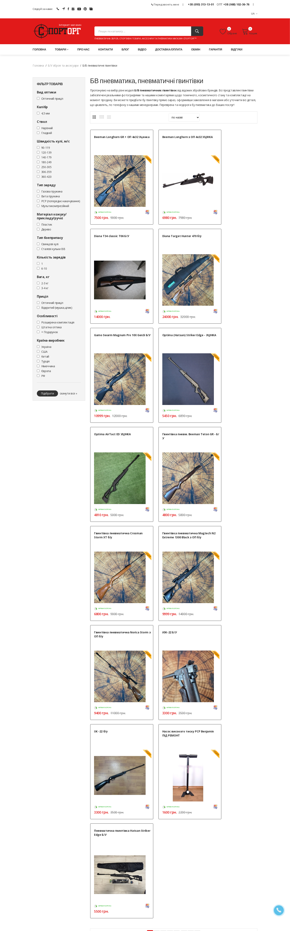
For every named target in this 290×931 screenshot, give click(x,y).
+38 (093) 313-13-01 (201, 4)
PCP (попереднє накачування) (60, 202)
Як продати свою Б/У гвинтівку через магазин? (124, 771)
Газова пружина (51, 192)
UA (254, 13)
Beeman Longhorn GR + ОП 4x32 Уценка (116, 140)
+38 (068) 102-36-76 (236, 4)
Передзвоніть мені (165, 4)
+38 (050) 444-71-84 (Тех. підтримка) (56, 899)
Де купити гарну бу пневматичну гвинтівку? (122, 793)
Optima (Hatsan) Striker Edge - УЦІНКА (230, 229)
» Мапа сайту (194, 899)
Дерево (46, 230)
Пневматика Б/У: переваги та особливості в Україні (127, 738)
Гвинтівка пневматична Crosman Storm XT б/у (226, 318)
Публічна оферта (120, 908)
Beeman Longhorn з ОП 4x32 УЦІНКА (171, 140)
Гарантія (215, 50)
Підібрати (47, 394)
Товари (62, 50)
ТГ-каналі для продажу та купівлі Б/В (232, 678)
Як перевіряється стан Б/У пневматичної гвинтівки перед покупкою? (139, 749)
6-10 (44, 269)
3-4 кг (45, 289)
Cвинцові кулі (49, 245)
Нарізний (47, 129)
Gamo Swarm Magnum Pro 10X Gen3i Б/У (172, 229)
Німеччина (48, 367)
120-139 (46, 153)
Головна (39, 50)
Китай (45, 357)
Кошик (249, 32)
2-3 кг (45, 284)
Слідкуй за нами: (43, 9)
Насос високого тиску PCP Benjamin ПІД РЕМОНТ (170, 497)
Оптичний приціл (52, 99)
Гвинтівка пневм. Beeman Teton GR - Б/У (170, 318)
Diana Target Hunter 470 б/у (114, 227)
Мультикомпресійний (55, 207)
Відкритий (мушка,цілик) (56, 308)
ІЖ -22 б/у (101, 495)
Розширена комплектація (57, 323)
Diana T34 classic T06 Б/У (226, 138)
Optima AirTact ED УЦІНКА (112, 316)
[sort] (184, 118)
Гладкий (46, 134)
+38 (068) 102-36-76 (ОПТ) (49, 894)
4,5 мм (45, 114)
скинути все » (68, 394)
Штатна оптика (51, 328)
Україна (46, 347)
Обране (228, 32)
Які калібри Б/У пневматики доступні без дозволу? (127, 782)
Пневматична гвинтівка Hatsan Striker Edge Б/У (232, 497)
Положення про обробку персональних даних (139, 904)
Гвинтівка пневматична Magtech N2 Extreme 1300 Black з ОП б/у (116, 410)
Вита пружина (50, 197)
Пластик (46, 225)
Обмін (195, 50)
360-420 (46, 177)
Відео (142, 50)
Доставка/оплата (168, 50)
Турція (45, 362)
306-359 (46, 173)
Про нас (83, 50)
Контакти (105, 50)
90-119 (45, 148)
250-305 (46, 168)
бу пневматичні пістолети (238, 665)
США (44, 352)
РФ (43, 377)
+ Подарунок (49, 333)
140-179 (46, 158)
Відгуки (236, 50)
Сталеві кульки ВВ (53, 250)
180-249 (46, 163)
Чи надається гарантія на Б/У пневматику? (122, 760)
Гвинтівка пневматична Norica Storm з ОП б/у (174, 408)
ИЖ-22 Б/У (216, 406)
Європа (46, 372)
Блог (125, 50)
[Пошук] (197, 32)
